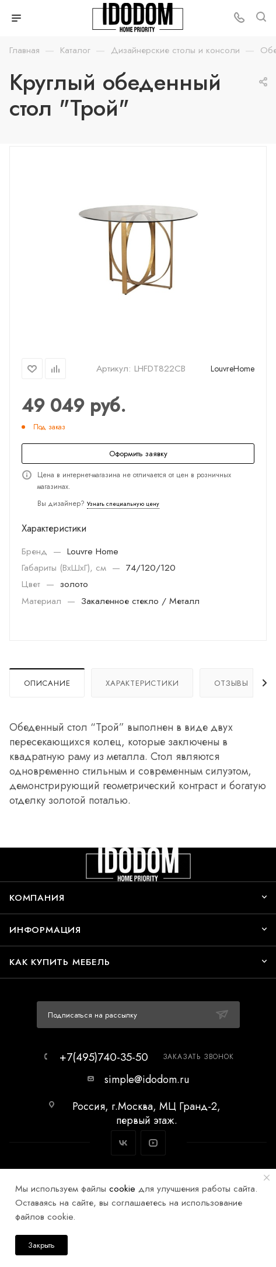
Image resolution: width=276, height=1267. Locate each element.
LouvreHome (232, 368)
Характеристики (142, 683)
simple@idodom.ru (146, 1079)
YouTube (153, 1142)
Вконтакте (123, 1142)
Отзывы (231, 683)
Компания (36, 897)
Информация (45, 929)
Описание (47, 683)
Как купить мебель (59, 962)
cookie (122, 1188)
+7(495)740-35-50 (104, 1057)
